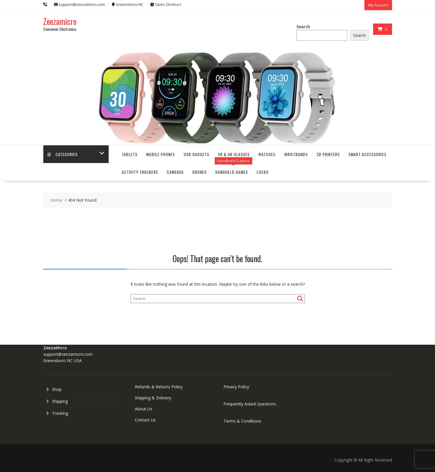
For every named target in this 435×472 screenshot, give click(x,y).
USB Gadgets (196, 154)
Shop (57, 389)
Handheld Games (231, 172)
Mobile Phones (160, 154)
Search (303, 26)
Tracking (60, 413)
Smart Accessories (367, 154)
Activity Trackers (140, 172)
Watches (266, 154)
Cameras (175, 172)
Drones (199, 172)
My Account (378, 5)
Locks (262, 172)
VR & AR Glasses (234, 154)
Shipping (60, 401)
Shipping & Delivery (153, 398)
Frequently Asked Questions (249, 404)
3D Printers (328, 154)
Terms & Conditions (242, 421)
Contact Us (145, 420)
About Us (143, 409)
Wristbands (296, 154)
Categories (63, 154)
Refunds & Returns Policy (158, 386)
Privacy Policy (236, 386)
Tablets (129, 154)
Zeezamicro (59, 21)
